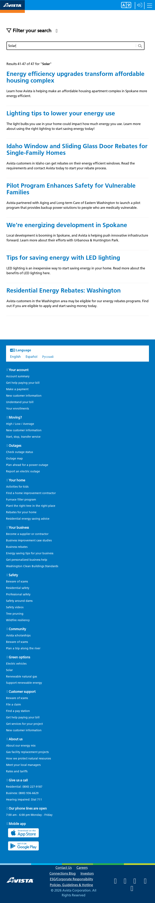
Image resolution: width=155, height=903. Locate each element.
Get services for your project (24, 724)
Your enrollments (17, 408)
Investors (87, 873)
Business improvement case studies (29, 540)
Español (31, 357)
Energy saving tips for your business (29, 553)
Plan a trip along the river (23, 648)
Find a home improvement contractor (31, 493)
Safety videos (14, 607)
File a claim (13, 704)
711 (39, 799)
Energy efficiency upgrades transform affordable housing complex (75, 77)
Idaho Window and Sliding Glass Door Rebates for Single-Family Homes (77, 149)
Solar (9, 670)
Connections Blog (62, 873)
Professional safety (18, 594)
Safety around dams (19, 601)
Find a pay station (18, 711)
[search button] (141, 45)
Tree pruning (14, 613)
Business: (24, 793)
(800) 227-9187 (32, 786)
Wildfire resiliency (18, 620)
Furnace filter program (21, 499)
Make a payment (17, 389)
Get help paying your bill (23, 383)
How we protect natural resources (28, 758)
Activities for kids (17, 486)
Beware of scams (17, 581)
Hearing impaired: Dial (26, 799)
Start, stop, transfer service (23, 437)
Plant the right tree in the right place (30, 506)
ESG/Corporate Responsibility (71, 879)
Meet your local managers (23, 765)
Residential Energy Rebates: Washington (63, 290)
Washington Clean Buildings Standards (32, 566)
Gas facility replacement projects (27, 752)
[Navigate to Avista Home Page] (12, 9)
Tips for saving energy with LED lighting (63, 257)
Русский (47, 357)
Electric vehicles (16, 663)
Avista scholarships (18, 635)
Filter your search (32, 30)
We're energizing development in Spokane (66, 225)
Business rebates (16, 547)
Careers (82, 868)
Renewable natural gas (21, 676)
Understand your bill (20, 402)
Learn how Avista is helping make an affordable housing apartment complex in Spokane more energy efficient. (76, 93)
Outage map (14, 458)
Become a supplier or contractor (27, 534)
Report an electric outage (23, 471)
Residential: (26, 786)
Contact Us (64, 868)
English (15, 357)
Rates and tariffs (16, 771)
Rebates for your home (21, 512)
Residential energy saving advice (27, 518)
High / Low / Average (20, 424)
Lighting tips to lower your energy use (60, 113)
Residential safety (17, 588)
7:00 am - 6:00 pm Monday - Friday (29, 815)
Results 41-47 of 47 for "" (29, 64)
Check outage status (19, 452)
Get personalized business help (26, 560)
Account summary (17, 376)
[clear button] (136, 45)
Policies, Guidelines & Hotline (71, 885)
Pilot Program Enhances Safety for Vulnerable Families (71, 189)
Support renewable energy (24, 683)
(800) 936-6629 (28, 793)
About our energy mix (21, 745)
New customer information (24, 395)
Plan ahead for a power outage (27, 465)
